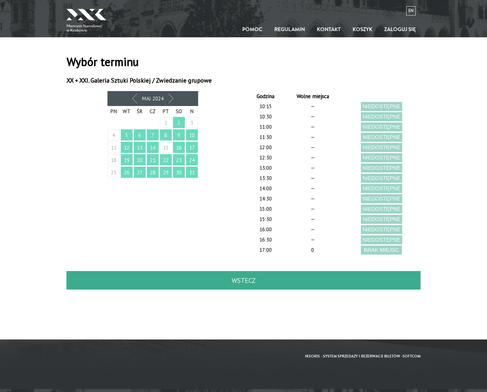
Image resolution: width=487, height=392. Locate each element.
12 (127, 147)
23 (179, 160)
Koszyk (362, 29)
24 (192, 160)
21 (153, 160)
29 (166, 172)
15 (166, 147)
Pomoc (252, 29)
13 (140, 147)
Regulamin (289, 29)
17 (192, 147)
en (410, 10)
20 (140, 160)
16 (179, 147)
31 (192, 172)
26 (127, 172)
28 (153, 172)
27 (140, 172)
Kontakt (329, 29)
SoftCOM (412, 356)
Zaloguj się (400, 29)
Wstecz (244, 280)
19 (127, 160)
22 (166, 160)
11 (113, 147)
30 (179, 172)
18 (113, 160)
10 (192, 135)
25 (113, 172)
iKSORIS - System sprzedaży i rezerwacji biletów (352, 356)
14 (153, 147)
